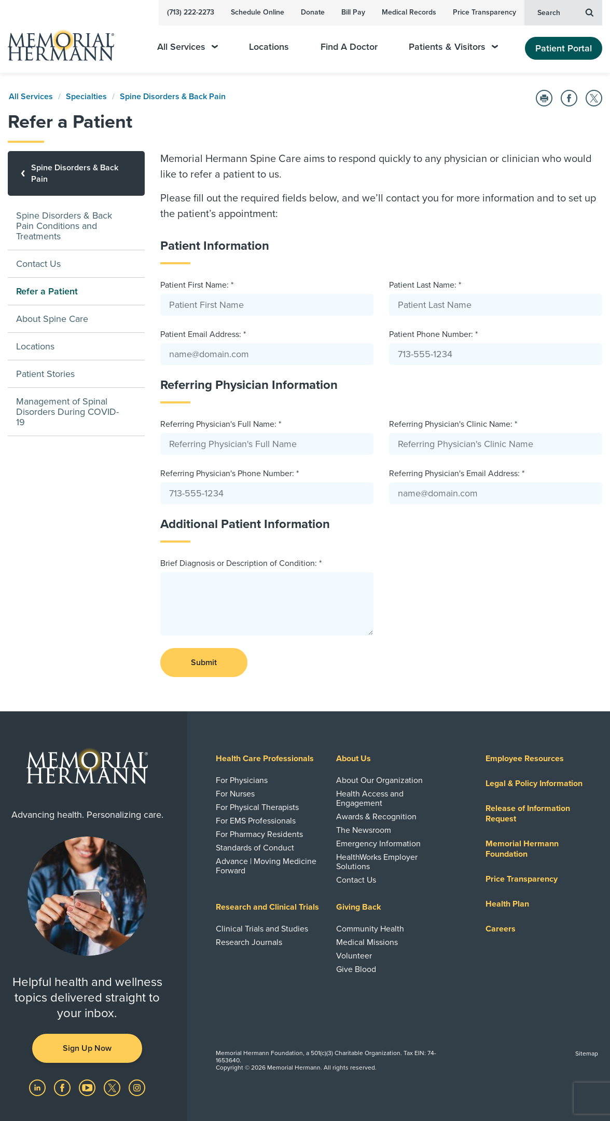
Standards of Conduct (255, 848)
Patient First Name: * (196, 285)
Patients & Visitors (453, 47)
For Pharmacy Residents (259, 834)
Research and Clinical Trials (267, 907)
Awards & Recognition (376, 816)
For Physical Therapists (257, 807)
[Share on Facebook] (569, 98)
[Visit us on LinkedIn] (38, 1087)
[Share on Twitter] (594, 98)
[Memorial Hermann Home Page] (68, 41)
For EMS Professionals (256, 821)
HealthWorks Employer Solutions (377, 862)
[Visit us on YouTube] (88, 1087)
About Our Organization (379, 780)
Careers (501, 929)
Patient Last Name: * (425, 285)
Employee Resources (525, 758)
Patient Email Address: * (203, 334)
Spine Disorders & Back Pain (173, 96)
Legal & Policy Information (534, 783)
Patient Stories (45, 374)
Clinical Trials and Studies (262, 929)
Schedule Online (257, 12)
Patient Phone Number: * (433, 334)
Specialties (86, 96)
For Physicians (242, 780)
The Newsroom (363, 830)
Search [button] (565, 12)
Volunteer (354, 956)
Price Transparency (484, 12)
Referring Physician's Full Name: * (220, 424)
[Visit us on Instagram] (137, 1087)
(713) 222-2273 (190, 12)
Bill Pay (353, 12)
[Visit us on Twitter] (113, 1087)
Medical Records (409, 12)
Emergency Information (378, 843)
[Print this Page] (544, 98)
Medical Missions (367, 942)
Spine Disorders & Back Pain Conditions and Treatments (64, 226)
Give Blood (356, 969)
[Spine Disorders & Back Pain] (76, 173)
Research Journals (249, 942)
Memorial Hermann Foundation (522, 849)
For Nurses (235, 794)
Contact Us (38, 263)
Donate (313, 12)
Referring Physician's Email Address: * (456, 473)
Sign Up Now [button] (87, 1048)
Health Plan (507, 904)
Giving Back (358, 907)
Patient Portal (563, 48)
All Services (187, 47)
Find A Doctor (349, 47)
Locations (269, 47)
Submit (204, 662)
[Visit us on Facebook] (63, 1087)
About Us (353, 758)
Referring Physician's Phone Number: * (229, 473)
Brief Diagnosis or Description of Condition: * (241, 563)
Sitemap (586, 1053)
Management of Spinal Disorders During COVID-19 (67, 412)
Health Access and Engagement (370, 798)
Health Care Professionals (265, 758)
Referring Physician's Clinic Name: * (453, 424)
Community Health (370, 929)
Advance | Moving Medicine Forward (266, 866)
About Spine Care (52, 319)
